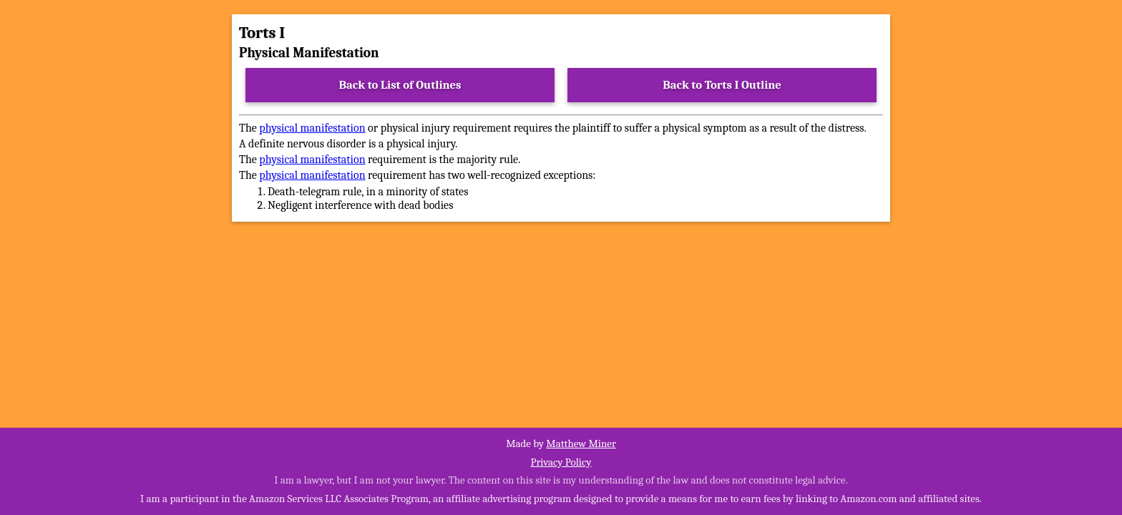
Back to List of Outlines (400, 85)
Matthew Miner (581, 443)
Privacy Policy (560, 462)
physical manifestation (312, 128)
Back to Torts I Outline (722, 85)
